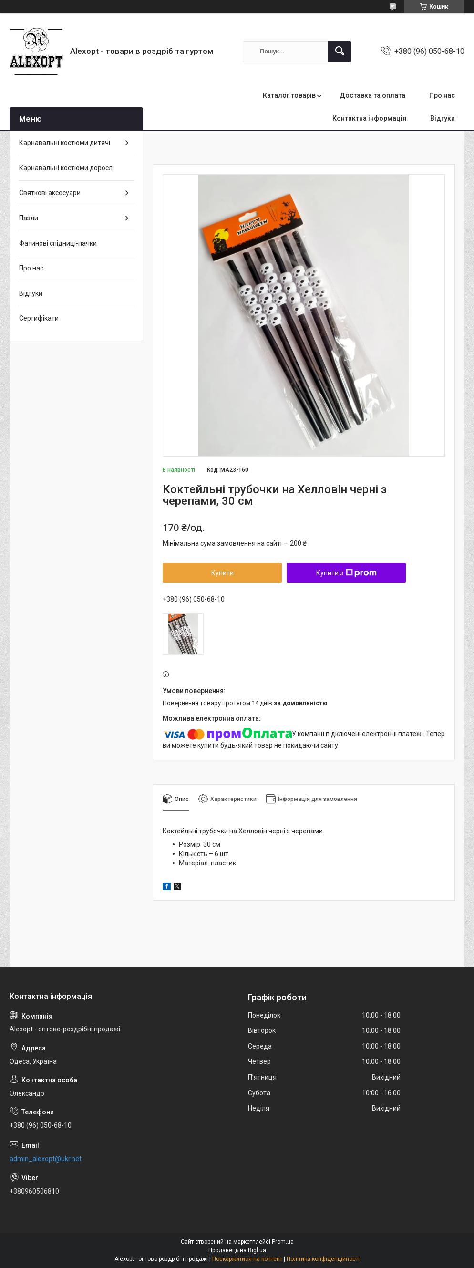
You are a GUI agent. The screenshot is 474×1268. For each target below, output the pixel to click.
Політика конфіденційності (323, 1259)
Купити (222, 573)
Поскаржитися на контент (247, 1259)
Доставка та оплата (372, 95)
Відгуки (442, 118)
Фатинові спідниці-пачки (58, 243)
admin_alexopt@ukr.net (46, 1159)
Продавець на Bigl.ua (237, 1250)
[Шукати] (339, 51)
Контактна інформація (369, 118)
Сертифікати (39, 318)
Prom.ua (283, 1241)
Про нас (442, 95)
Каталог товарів (289, 95)
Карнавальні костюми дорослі (66, 168)
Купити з (346, 573)
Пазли (28, 218)
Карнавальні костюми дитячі (64, 142)
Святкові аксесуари (50, 193)
